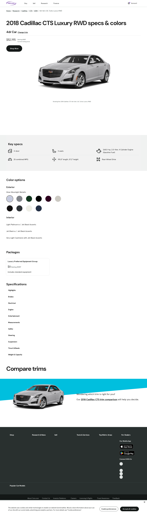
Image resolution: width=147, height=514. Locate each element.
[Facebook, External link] (121, 467)
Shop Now (14, 48)
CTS (30, 11)
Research (44, 3)
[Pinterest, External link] (121, 477)
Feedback (116, 498)
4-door (16, 151)
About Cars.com (33, 498)
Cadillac (24, 11)
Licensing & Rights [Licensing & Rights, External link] (87, 498)
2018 (36, 11)
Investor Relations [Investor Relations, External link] (60, 498)
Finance (56, 3)
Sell (34, 3)
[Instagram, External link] (121, 473)
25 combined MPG (21, 159)
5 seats (61, 151)
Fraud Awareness (103, 498)
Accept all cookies (129, 509)
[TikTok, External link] (121, 464)
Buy (25, 3)
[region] (73, 507)
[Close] (144, 502)
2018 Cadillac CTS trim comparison (99, 399)
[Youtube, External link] (121, 470)
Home (8, 11)
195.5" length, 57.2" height (68, 159)
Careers (73, 498)
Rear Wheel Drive (109, 159)
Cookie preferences (108, 509)
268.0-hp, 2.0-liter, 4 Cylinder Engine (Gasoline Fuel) (118, 150)
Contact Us (46, 498)
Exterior (10, 187)
